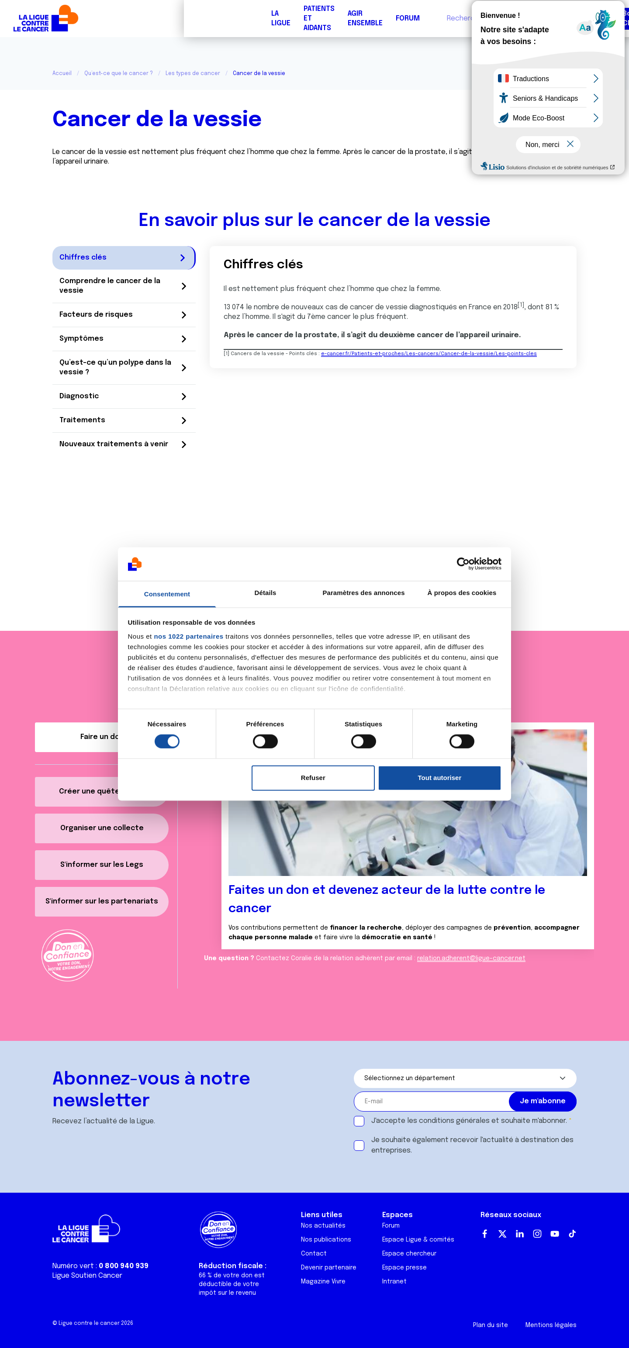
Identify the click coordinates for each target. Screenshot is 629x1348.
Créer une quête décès (102, 791)
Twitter (502, 1233)
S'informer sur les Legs (101, 865)
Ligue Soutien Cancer (87, 1276)
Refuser (313, 777)
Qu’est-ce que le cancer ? (118, 73)
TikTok (572, 1233)
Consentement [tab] (167, 594)
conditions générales (454, 1121)
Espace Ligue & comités (418, 1240)
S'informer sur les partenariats (101, 901)
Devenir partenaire (328, 1268)
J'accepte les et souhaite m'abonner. (469, 1121)
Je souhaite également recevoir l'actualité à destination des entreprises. (472, 1145)
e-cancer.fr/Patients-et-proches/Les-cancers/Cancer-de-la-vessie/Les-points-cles (429, 353)
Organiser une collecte (102, 828)
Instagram (537, 1233)
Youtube (554, 1233)
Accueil (62, 73)
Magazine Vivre (323, 1282)
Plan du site (490, 1325)
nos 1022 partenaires (188, 636)
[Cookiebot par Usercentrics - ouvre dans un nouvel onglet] (463, 564)
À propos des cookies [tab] (462, 592)
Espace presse (404, 1268)
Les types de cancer (193, 73)
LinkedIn (519, 1233)
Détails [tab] (265, 592)
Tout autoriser (440, 777)
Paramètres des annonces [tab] (363, 592)
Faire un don (584, 18)
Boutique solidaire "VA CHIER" (469, 18)
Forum (224, 18)
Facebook (484, 1233)
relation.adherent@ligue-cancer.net (471, 958)
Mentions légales (551, 1325)
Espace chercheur (409, 1254)
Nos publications (326, 1240)
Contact (314, 1254)
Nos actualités (323, 1226)
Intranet (394, 1282)
